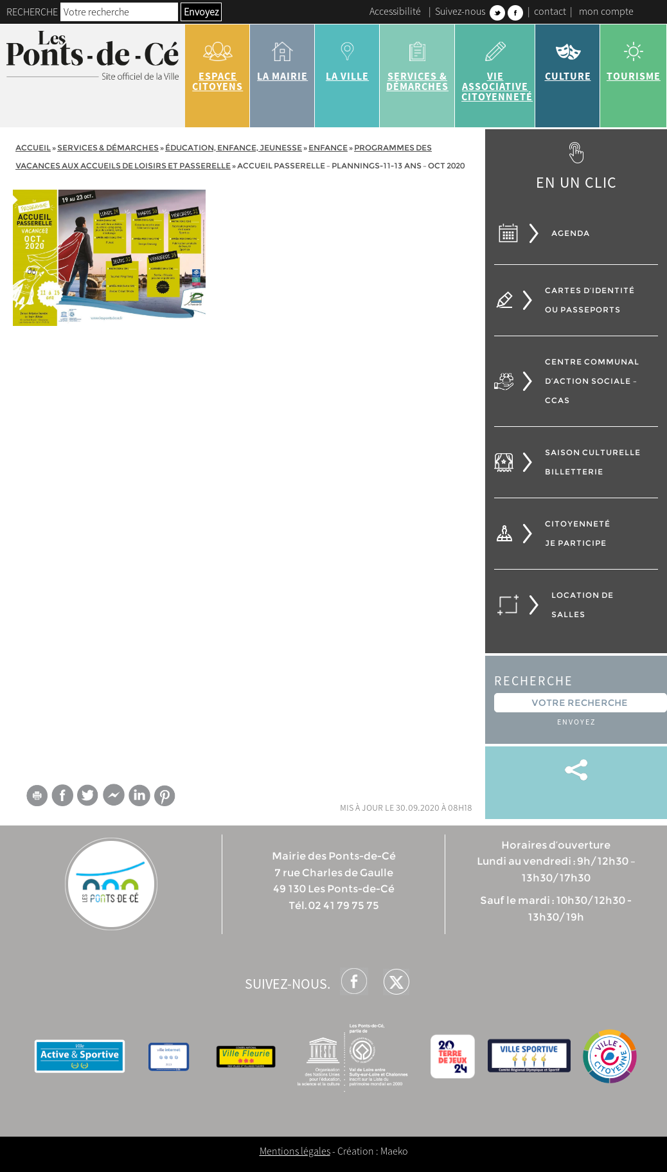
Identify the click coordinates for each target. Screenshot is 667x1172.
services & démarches (417, 62)
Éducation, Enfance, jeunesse (233, 147)
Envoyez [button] (201, 11)
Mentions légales (295, 1150)
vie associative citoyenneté (497, 67)
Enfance (328, 147)
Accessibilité (395, 11)
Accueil (33, 147)
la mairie (282, 56)
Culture (568, 56)
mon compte (606, 11)
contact (550, 11)
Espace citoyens (217, 62)
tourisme (634, 56)
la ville (347, 56)
